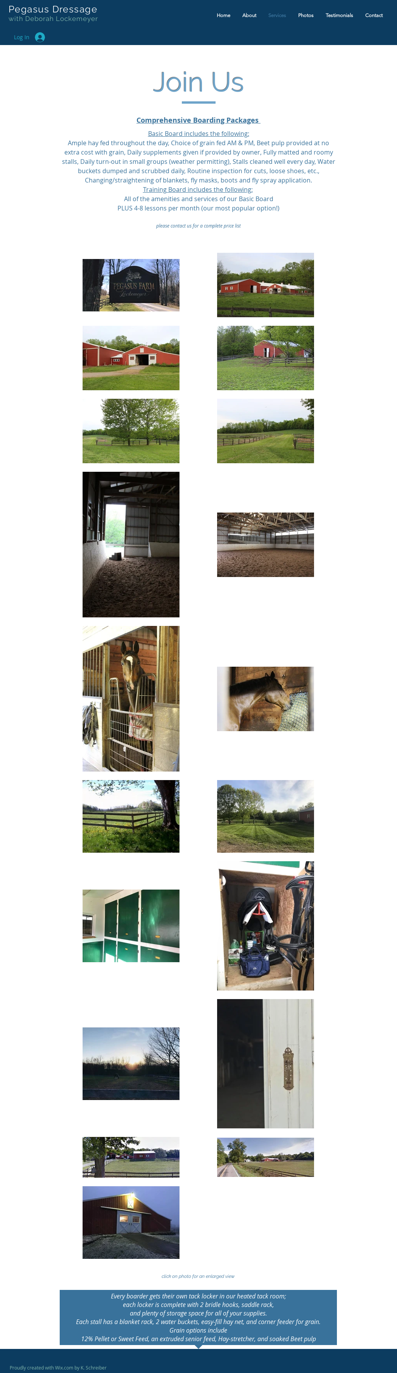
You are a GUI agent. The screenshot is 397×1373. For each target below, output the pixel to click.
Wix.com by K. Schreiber (81, 1367)
